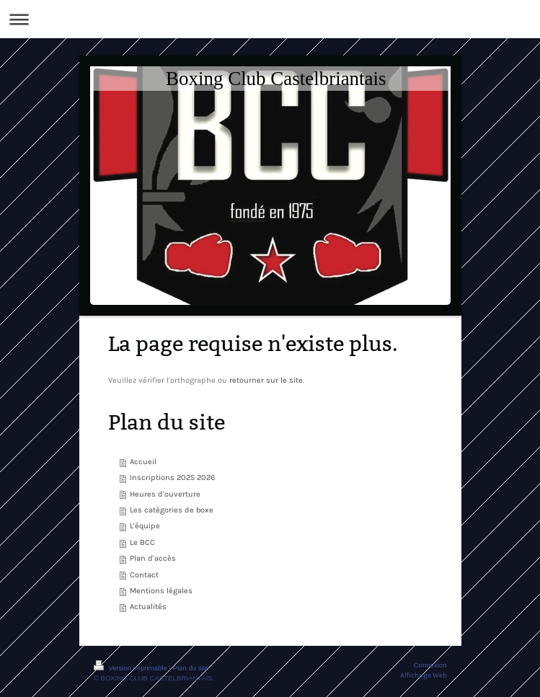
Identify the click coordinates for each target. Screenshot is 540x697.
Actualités (148, 606)
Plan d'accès (153, 558)
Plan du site (191, 668)
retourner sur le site (266, 380)
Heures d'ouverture (165, 494)
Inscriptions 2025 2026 (172, 477)
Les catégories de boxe (171, 510)
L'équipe (145, 525)
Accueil (143, 461)
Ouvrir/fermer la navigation (270, 19)
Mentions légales (161, 590)
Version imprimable (131, 668)
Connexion (430, 665)
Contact (144, 575)
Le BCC (142, 542)
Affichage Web (423, 675)
